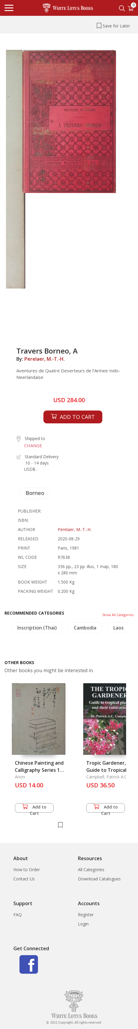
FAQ (17, 914)
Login (83, 924)
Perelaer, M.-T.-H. (44, 359)
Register (86, 914)
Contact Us (24, 879)
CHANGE (33, 445)
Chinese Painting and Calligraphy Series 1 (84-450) (39, 770)
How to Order (26, 869)
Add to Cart (34, 808)
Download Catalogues (99, 879)
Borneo (35, 492)
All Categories (91, 869)
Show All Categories (118, 615)
